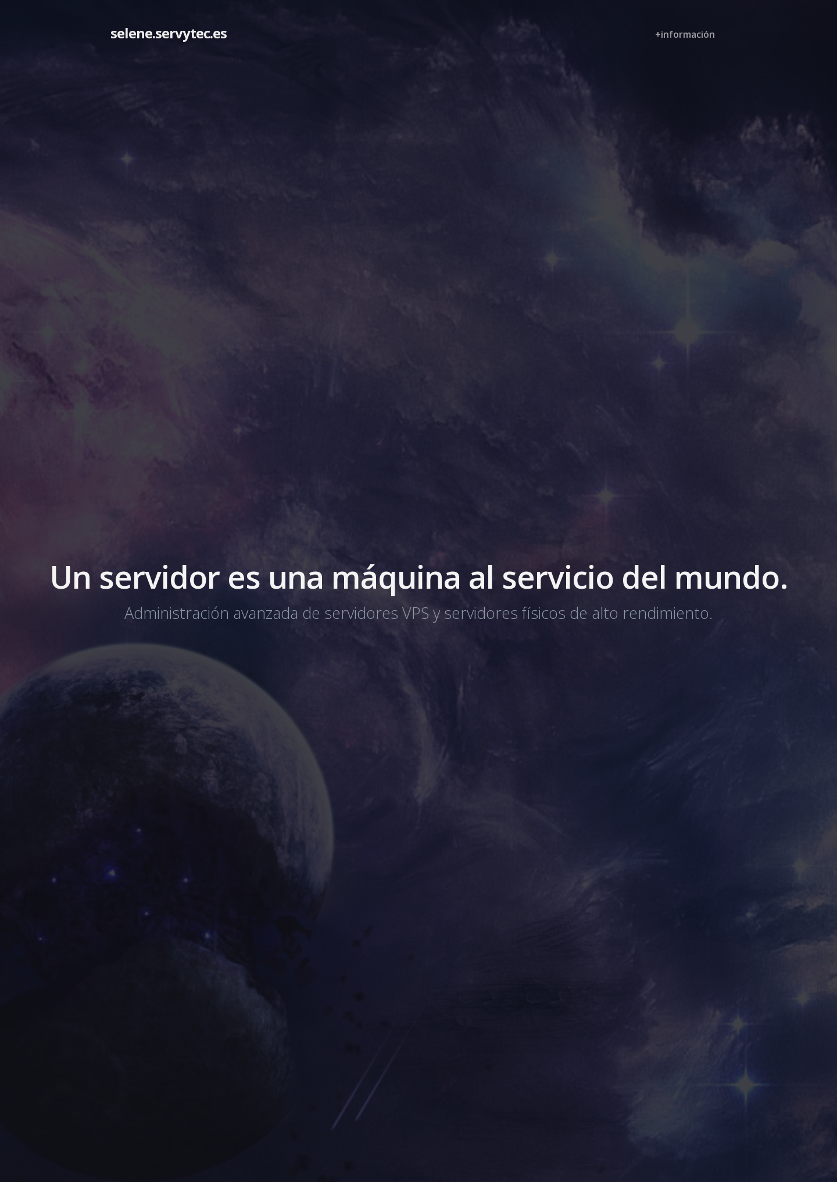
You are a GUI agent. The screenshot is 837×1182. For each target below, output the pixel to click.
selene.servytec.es (168, 32)
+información (685, 34)
